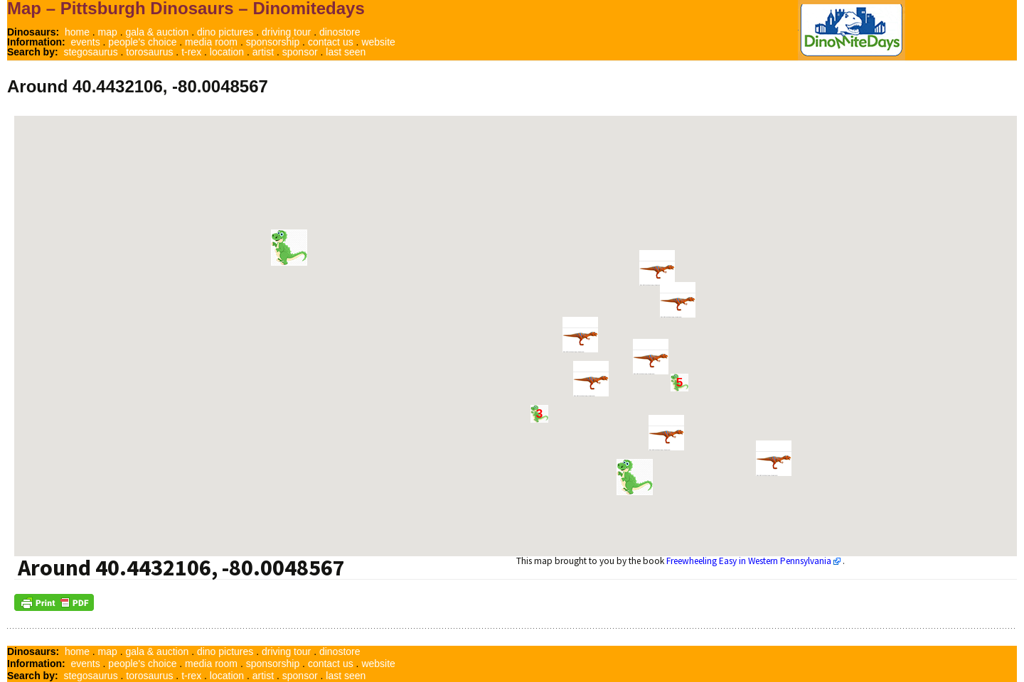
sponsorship (273, 42)
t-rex (191, 52)
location (227, 52)
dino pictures (225, 32)
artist (263, 52)
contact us (330, 42)
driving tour (286, 32)
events (85, 42)
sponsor (300, 52)
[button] (635, 477)
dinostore (340, 32)
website (378, 42)
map (107, 32)
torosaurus (149, 52)
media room (211, 42)
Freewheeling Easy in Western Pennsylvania (748, 561)
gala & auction (157, 32)
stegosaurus (90, 52)
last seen (346, 52)
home (77, 32)
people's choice (142, 42)
